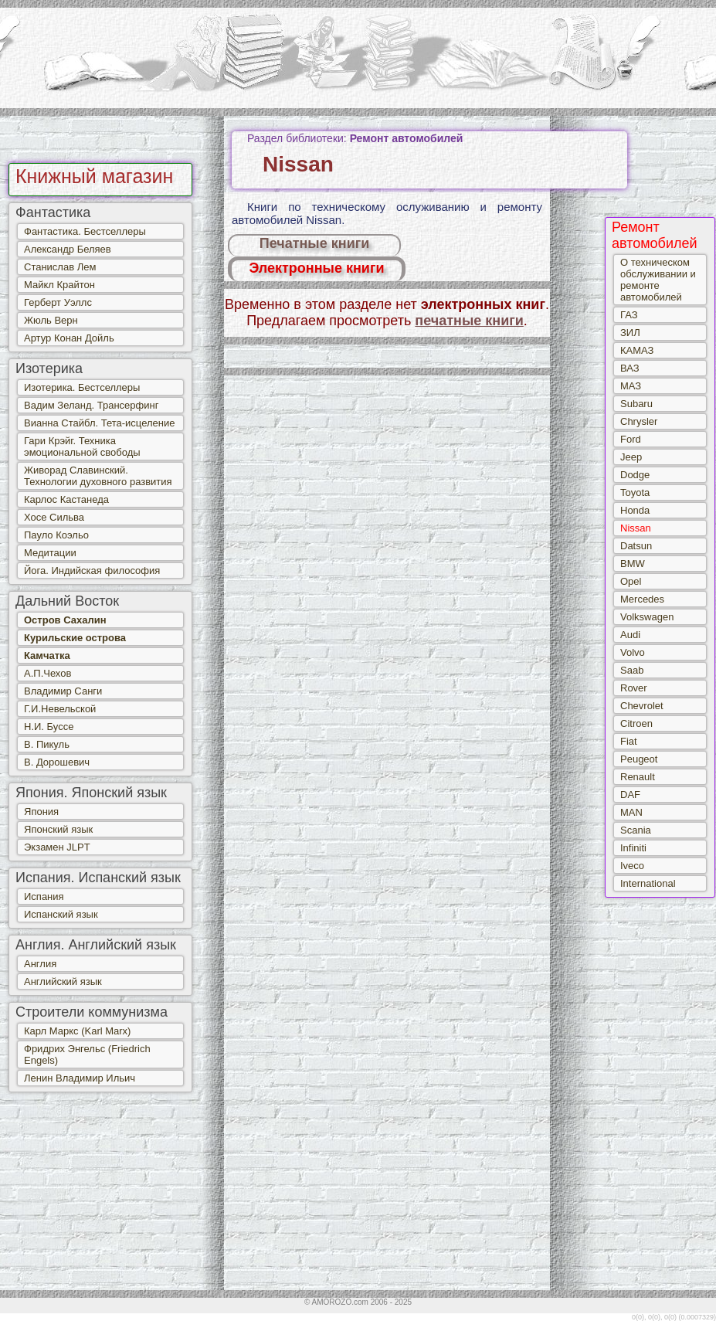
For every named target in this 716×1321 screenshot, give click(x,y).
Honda (635, 510)
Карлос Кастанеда (66, 499)
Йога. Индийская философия (92, 570)
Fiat (628, 741)
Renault (637, 777)
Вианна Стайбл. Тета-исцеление (99, 423)
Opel (630, 581)
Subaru (636, 403)
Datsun (636, 546)
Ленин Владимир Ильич (79, 1078)
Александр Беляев (67, 249)
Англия (40, 964)
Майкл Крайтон (59, 284)
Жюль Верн (51, 320)
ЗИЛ (630, 332)
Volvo (632, 652)
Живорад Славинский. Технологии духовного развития (98, 475)
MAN (631, 812)
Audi (630, 634)
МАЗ (630, 386)
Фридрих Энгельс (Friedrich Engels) (87, 1054)
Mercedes (642, 599)
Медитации (50, 553)
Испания (44, 896)
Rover (633, 688)
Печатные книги (315, 243)
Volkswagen (647, 617)
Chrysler (638, 421)
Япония (41, 811)
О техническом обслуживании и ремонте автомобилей (658, 279)
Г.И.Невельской (60, 709)
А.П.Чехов (47, 673)
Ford (630, 439)
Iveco (632, 865)
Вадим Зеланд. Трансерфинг (91, 405)
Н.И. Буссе (48, 726)
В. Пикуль (47, 744)
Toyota (635, 492)
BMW (632, 563)
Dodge (635, 475)
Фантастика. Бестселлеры (85, 231)
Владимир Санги (63, 691)
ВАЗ (630, 368)
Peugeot (638, 759)
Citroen (636, 723)
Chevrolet (641, 705)
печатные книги (469, 320)
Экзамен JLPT (57, 847)
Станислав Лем (60, 267)
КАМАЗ (636, 350)
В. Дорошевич (57, 762)
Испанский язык (61, 914)
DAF (630, 794)
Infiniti (633, 848)
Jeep (631, 457)
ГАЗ (629, 315)
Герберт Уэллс (58, 302)
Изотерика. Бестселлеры (82, 387)
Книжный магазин (94, 176)
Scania (635, 830)
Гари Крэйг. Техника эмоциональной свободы (82, 446)
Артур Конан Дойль (69, 338)
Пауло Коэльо (56, 535)
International (648, 883)
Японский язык (58, 829)
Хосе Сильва (54, 517)
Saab (631, 670)
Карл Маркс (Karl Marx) (77, 1031)
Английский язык (63, 981)
